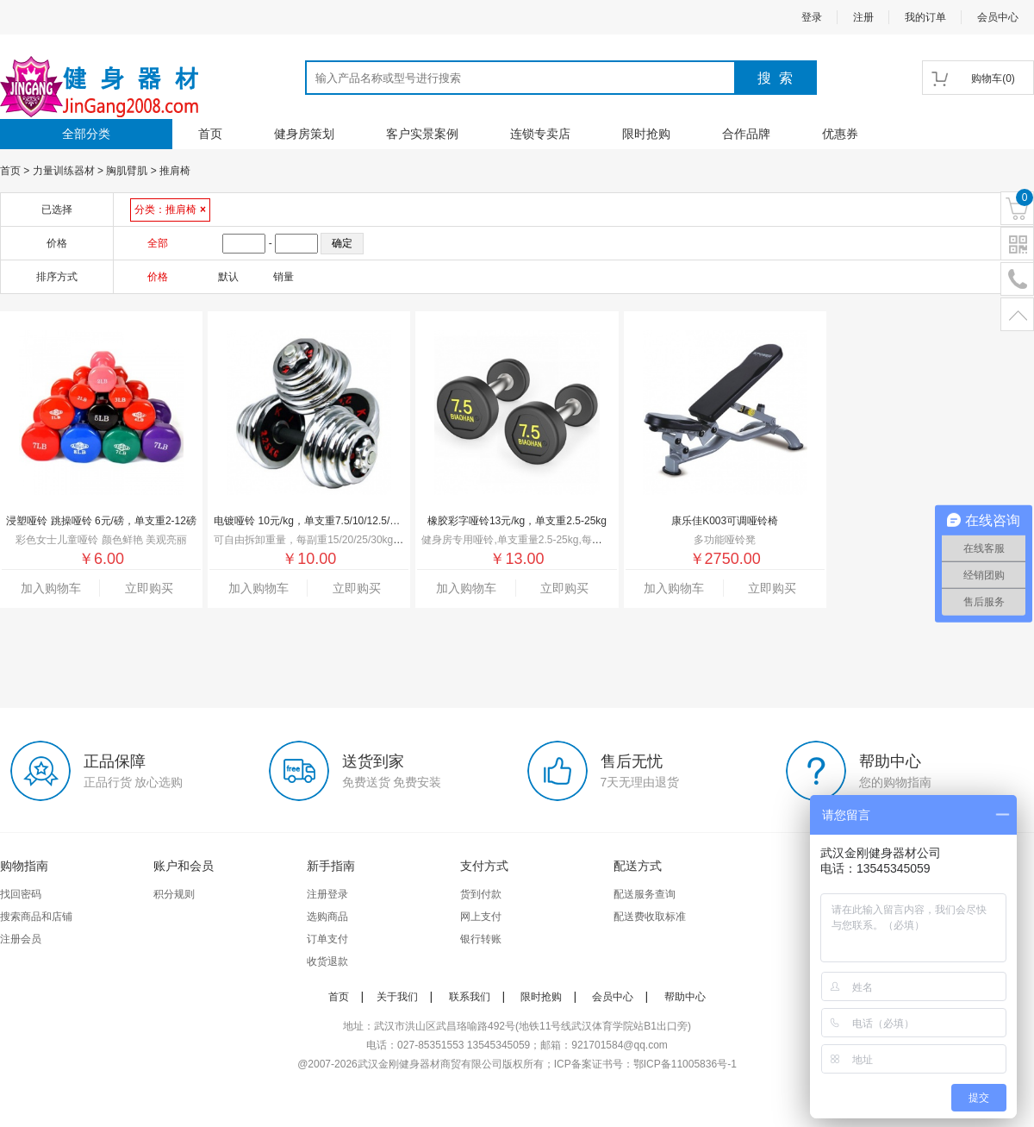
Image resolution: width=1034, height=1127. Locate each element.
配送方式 (638, 866)
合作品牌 (746, 134)
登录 (811, 17)
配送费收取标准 (650, 917)
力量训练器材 (64, 171)
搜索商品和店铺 (36, 917)
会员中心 (997, 17)
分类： (170, 209)
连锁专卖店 (540, 134)
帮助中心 (685, 997)
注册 (863, 17)
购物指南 (24, 866)
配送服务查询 (645, 894)
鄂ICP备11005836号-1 (685, 1064)
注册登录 (327, 894)
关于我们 (397, 997)
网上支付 (480, 917)
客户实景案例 (422, 134)
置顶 (1017, 315)
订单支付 (327, 939)
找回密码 (20, 894)
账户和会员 (183, 866)
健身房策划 (304, 134)
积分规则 (174, 894)
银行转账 (480, 939)
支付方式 (484, 866)
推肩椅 (174, 171)
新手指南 (331, 866)
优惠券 (840, 134)
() (993, 78)
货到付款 (480, 894)
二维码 (1017, 244)
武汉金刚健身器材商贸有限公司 (430, 1064)
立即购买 (149, 588)
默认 (228, 277)
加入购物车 (51, 588)
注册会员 (20, 939)
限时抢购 (646, 134)
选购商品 (327, 917)
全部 (157, 243)
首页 (210, 134)
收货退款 (327, 961)
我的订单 (925, 17)
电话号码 (1017, 280)
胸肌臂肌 (126, 171)
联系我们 (469, 997)
